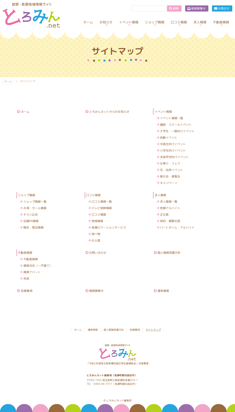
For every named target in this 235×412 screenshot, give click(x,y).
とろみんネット (29, 27)
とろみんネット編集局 (119, 400)
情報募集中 (198, 8)
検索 (176, 8)
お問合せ (223, 8)
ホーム (8, 81)
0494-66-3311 (103, 384)
